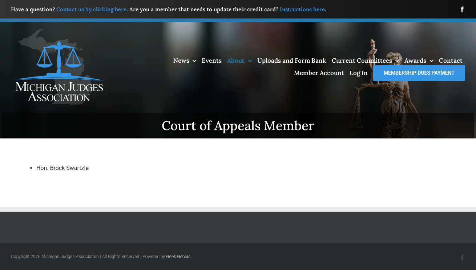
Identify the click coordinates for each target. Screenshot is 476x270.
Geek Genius (178, 256)
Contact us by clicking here (91, 9)
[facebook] (462, 9)
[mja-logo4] (59, 32)
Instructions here (302, 9)
